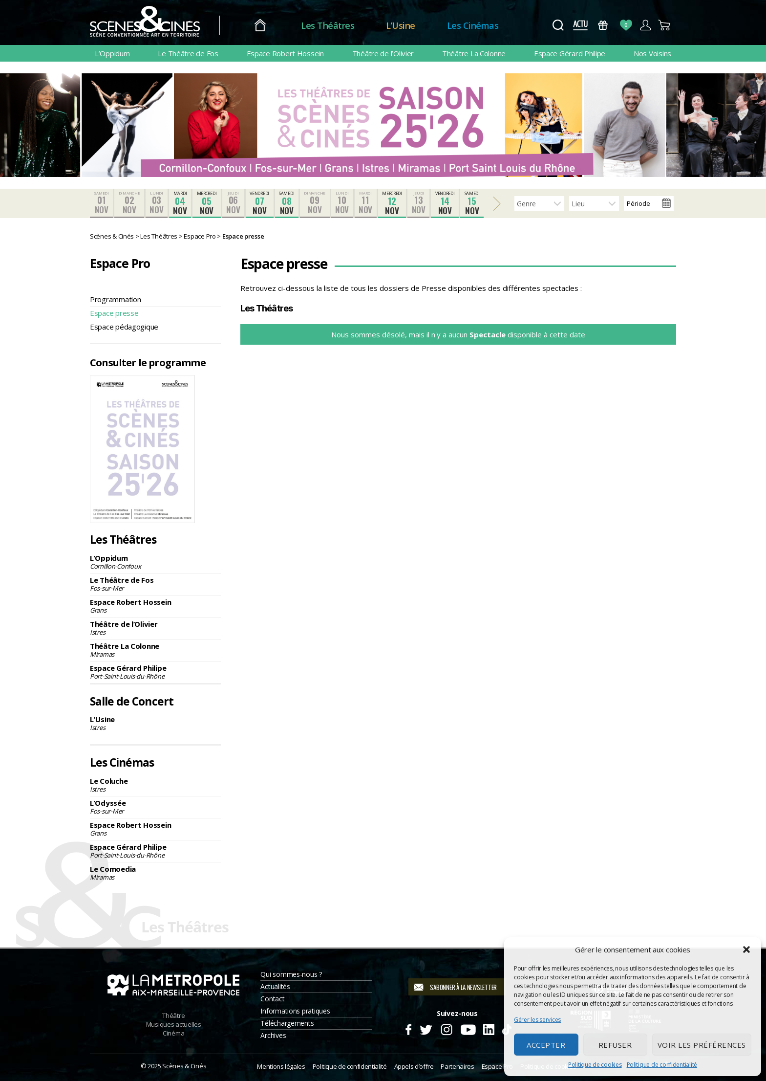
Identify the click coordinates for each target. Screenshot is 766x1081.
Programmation (115, 299)
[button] (746, 949)
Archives (273, 1035)
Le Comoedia (155, 873)
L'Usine (155, 723)
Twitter (425, 1028)
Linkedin (488, 1028)
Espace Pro (497, 1066)
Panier (664, 25)
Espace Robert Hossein (285, 53)
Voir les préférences (702, 1045)
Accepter (546, 1045)
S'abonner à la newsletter (463, 987)
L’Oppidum (112, 53)
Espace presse (114, 313)
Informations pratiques (295, 1010)
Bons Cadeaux (603, 25)
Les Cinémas (473, 25)
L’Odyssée (155, 807)
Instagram (446, 1028)
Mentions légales (281, 1066)
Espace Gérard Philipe (569, 53)
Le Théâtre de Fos (188, 53)
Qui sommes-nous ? (290, 974)
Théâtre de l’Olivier (383, 53)
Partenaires (457, 1066)
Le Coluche (155, 785)
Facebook (408, 1028)
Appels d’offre (414, 1066)
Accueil (260, 26)
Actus (580, 25)
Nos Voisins (652, 53)
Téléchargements (287, 1023)
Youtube (467, 1028)
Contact (272, 998)
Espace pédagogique (124, 326)
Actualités (275, 986)
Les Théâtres (327, 25)
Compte (645, 25)
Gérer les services (537, 1019)
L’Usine (400, 25)
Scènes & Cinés (184, 1065)
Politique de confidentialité (662, 1064)
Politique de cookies (595, 1064)
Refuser (615, 1045)
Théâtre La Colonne (474, 53)
